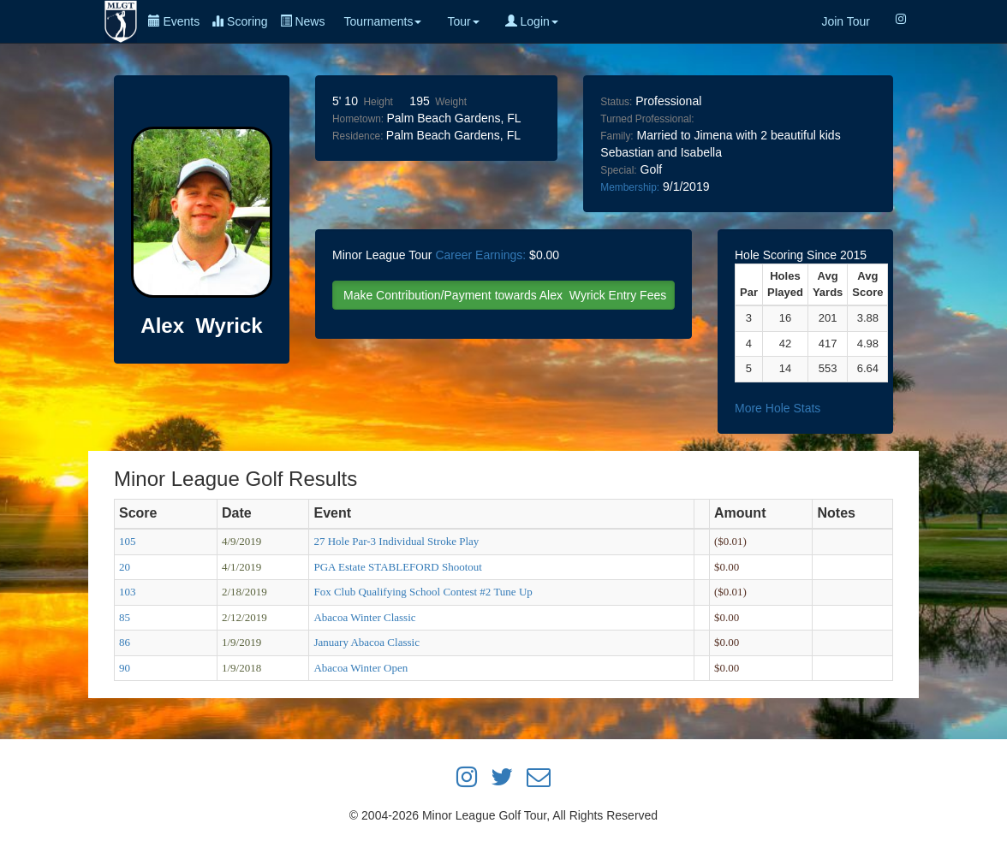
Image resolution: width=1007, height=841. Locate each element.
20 (124, 566)
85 (124, 617)
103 (127, 591)
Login (531, 21)
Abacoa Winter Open (360, 667)
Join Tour (845, 21)
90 (124, 667)
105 (127, 541)
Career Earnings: (480, 255)
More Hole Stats (777, 408)
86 (124, 642)
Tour (463, 21)
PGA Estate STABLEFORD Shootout (397, 566)
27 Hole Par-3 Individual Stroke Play (396, 541)
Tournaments (382, 21)
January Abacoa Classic (366, 642)
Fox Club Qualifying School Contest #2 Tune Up (422, 591)
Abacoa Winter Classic (364, 617)
